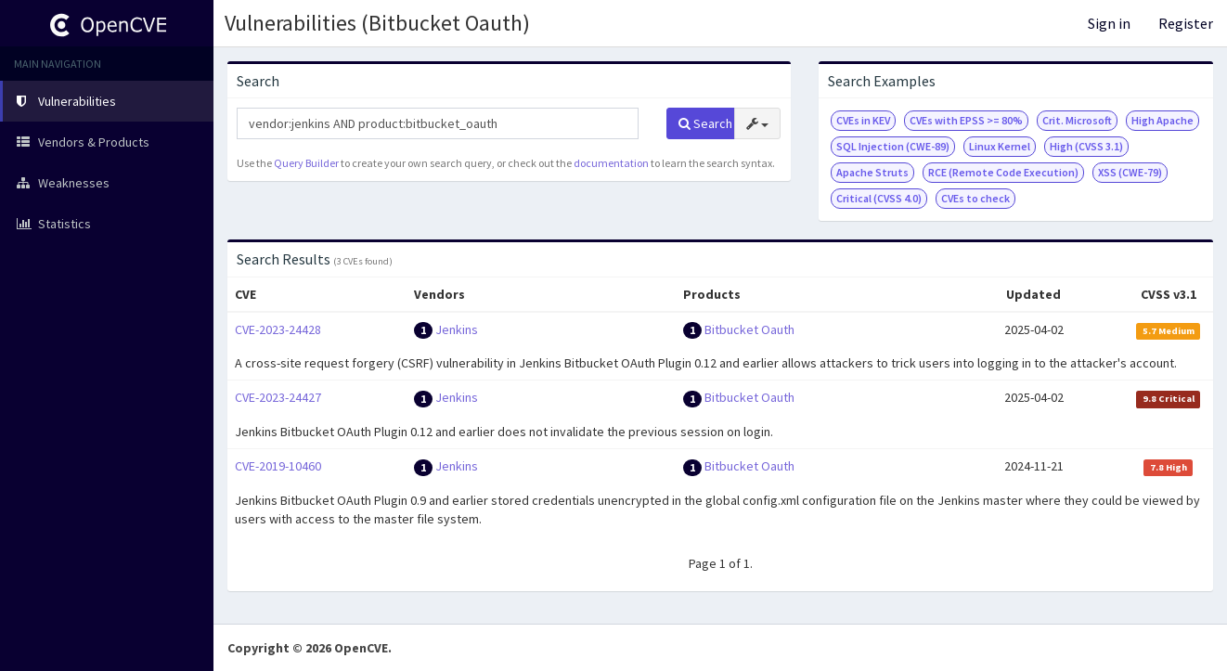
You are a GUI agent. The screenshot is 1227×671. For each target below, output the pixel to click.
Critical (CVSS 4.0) (879, 198)
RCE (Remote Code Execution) (1003, 172)
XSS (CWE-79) (1130, 172)
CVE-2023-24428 (278, 329)
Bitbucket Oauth (749, 329)
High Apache (1162, 120)
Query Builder (306, 163)
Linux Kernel (999, 146)
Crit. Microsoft (1077, 120)
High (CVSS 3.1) (1086, 146)
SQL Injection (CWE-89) (892, 146)
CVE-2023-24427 (278, 397)
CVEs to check (975, 198)
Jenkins (456, 329)
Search (705, 123)
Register (1185, 23)
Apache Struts (872, 172)
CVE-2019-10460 (278, 466)
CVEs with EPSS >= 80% (966, 120)
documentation (611, 163)
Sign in (1109, 23)
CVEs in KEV (863, 120)
